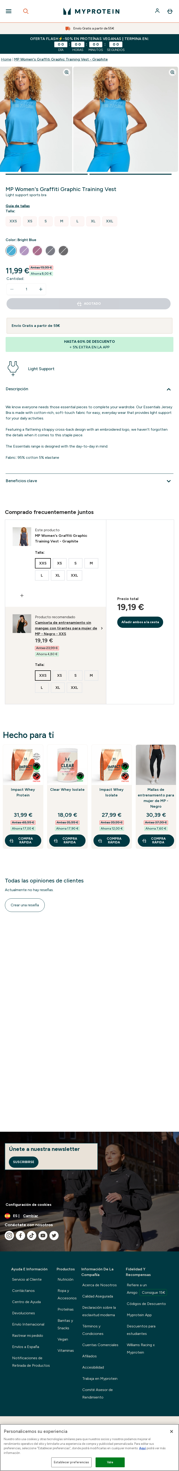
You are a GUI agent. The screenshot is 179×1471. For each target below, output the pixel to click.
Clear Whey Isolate (67, 789)
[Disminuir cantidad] (12, 289)
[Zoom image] (66, 72)
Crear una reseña (25, 905)
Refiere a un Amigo (147, 1289)
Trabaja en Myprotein (99, 1378)
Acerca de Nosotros (99, 1285)
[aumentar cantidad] (41, 289)
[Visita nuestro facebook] (20, 1235)
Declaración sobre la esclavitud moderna (99, 1311)
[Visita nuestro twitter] (54, 1235)
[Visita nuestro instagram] (9, 1235)
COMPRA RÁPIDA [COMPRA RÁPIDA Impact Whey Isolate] (109, 840)
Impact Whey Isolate (112, 792)
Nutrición (65, 1279)
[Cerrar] (171, 1431)
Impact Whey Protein (23, 792)
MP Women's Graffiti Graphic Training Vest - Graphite (61, 59)
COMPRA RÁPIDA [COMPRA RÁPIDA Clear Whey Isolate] (65, 840)
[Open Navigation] (8, 11)
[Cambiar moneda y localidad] (89, 1216)
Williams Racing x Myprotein (141, 1349)
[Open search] (26, 11)
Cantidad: (15, 278)
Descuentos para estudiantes (141, 1330)
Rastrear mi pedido (27, 1335)
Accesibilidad (93, 1367)
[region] (89, 1447)
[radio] (13, 221)
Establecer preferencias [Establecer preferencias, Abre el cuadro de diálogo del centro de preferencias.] (71, 1462)
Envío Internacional (28, 1324)
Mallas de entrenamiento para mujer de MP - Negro (156, 798)
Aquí (142, 1448)
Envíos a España (25, 1347)
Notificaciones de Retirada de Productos (31, 1362)
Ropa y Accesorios (67, 1294)
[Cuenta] (158, 11)
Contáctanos (23, 1290)
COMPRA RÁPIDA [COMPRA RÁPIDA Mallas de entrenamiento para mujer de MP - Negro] (154, 840)
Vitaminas (66, 1350)
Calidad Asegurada (97, 1296)
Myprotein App (139, 1315)
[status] (26, 289)
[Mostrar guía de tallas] (19, 206)
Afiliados (89, 1356)
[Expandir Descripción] (89, 389)
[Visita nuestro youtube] (43, 1235)
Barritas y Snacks (65, 1324)
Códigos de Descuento (146, 1303)
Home (6, 59)
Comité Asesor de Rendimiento (97, 1393)
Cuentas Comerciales (100, 1345)
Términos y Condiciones (92, 1330)
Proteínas (66, 1309)
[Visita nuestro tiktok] (31, 1235)
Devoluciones (23, 1313)
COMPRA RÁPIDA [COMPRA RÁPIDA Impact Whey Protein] (21, 840)
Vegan (63, 1339)
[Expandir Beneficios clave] (89, 481)
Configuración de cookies (29, 1204)
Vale (110, 1462)
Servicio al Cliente (27, 1279)
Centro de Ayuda (26, 1302)
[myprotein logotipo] (91, 11)
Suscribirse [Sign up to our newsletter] (23, 1162)
